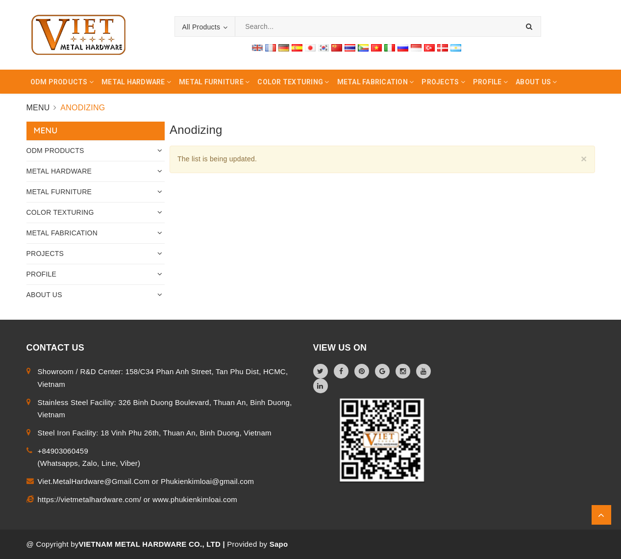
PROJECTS (45, 253)
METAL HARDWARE (59, 171)
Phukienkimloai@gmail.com (207, 481)
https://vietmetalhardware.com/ (91, 499)
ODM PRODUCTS (55, 150)
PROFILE (41, 274)
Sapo (279, 544)
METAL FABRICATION (62, 233)
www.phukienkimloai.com (194, 499)
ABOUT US (44, 295)
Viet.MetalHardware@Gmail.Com (95, 481)
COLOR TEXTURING (60, 212)
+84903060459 (63, 451)
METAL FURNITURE (59, 192)
